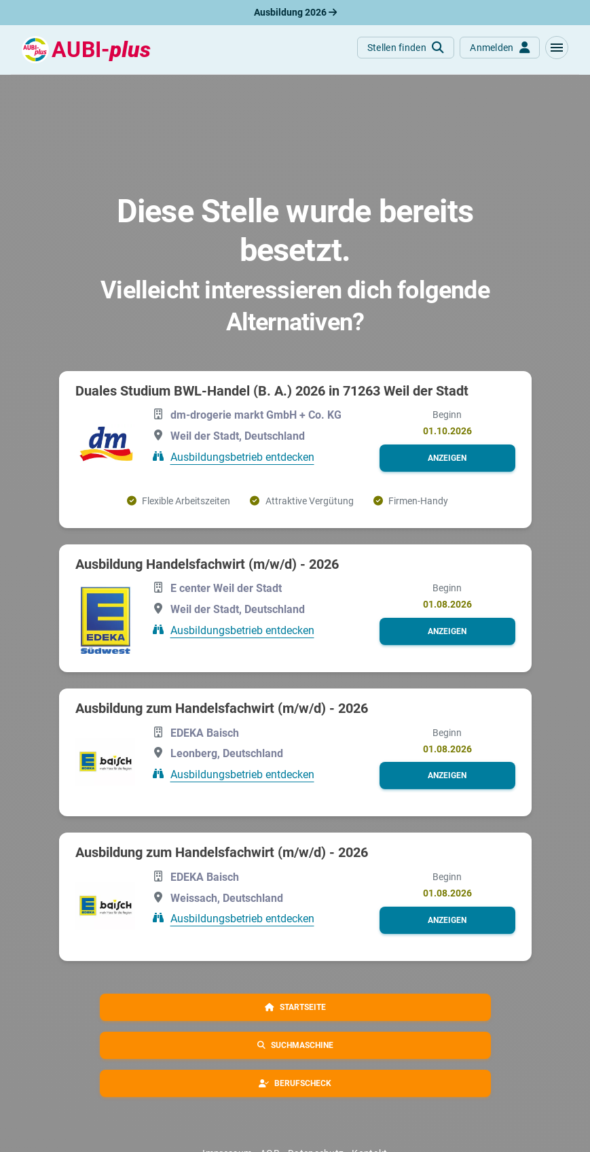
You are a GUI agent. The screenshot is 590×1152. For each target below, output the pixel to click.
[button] (556, 47)
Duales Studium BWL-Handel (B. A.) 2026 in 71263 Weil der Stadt (271, 391)
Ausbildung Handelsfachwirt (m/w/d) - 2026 (207, 564)
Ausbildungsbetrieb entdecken (242, 457)
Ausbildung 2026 (295, 12)
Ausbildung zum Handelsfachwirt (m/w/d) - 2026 (221, 708)
